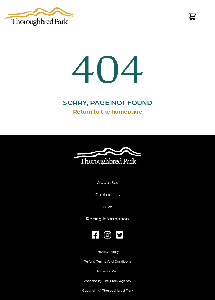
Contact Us (107, 194)
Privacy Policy (108, 251)
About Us (107, 182)
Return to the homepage (107, 111)
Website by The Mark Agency (107, 280)
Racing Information (107, 218)
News (107, 206)
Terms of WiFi (107, 271)
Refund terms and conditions (107, 261)
